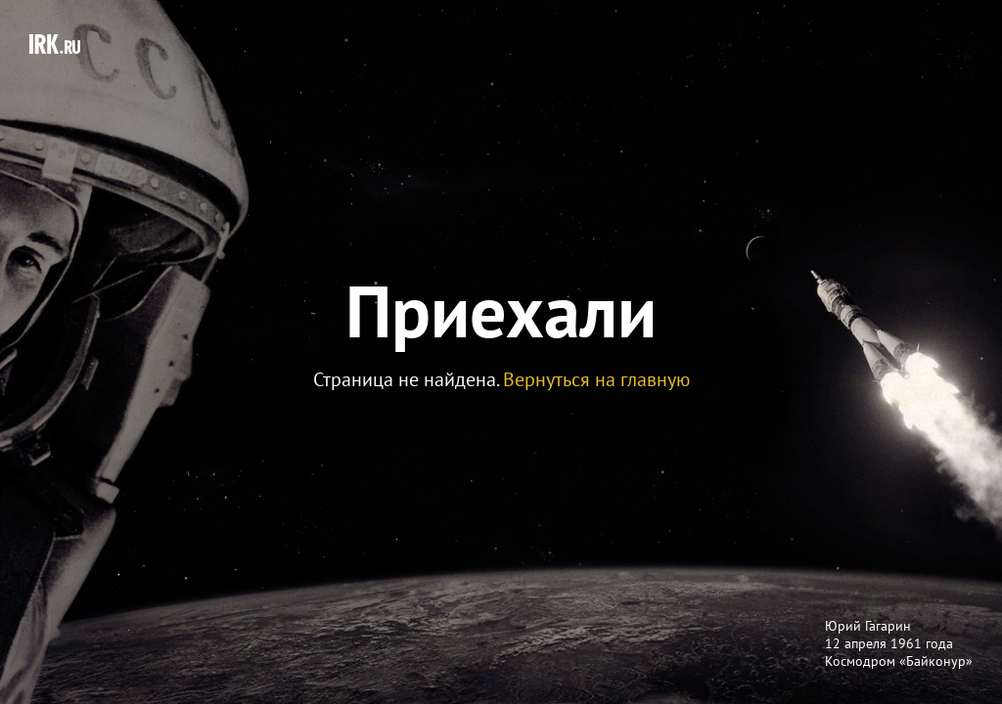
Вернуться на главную (596, 379)
